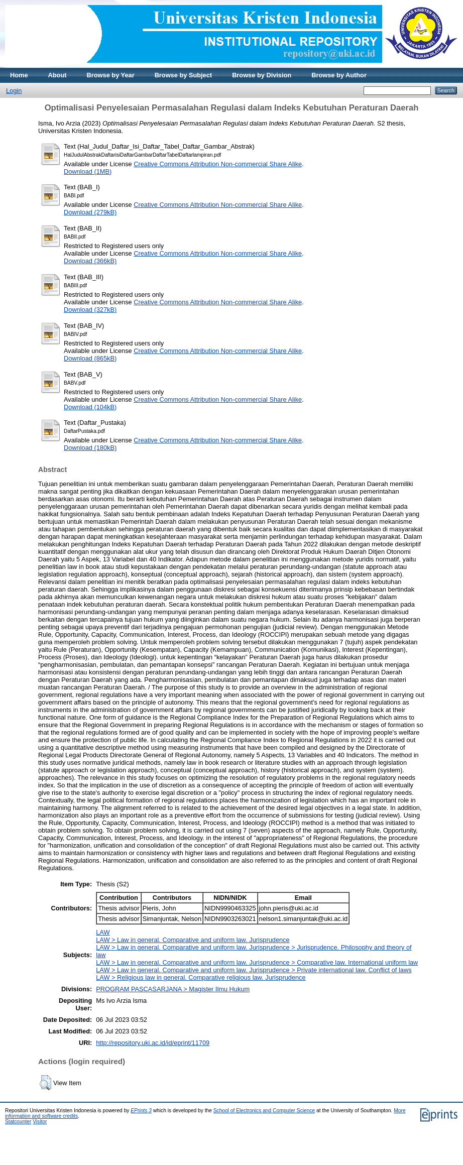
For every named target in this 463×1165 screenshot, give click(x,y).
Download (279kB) (90, 212)
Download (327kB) (90, 309)
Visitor (40, 1121)
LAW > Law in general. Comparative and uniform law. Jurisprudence (192, 940)
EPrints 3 (141, 1110)
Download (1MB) (87, 171)
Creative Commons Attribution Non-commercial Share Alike (218, 164)
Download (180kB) (90, 447)
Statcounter (18, 1121)
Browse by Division (261, 75)
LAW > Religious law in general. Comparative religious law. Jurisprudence (200, 977)
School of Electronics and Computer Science (264, 1110)
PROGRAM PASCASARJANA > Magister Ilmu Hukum (173, 989)
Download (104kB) (90, 407)
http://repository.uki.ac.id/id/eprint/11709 (152, 1042)
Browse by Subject (183, 75)
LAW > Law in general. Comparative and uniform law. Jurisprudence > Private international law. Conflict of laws (253, 970)
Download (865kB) (90, 358)
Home (19, 75)
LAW (102, 932)
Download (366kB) (90, 261)
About (57, 75)
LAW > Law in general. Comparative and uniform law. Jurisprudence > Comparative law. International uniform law (257, 962)
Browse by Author (339, 75)
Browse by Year (111, 75)
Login (14, 90)
